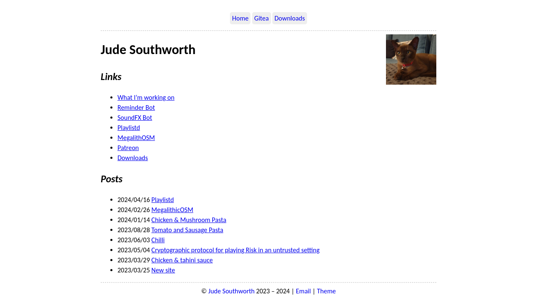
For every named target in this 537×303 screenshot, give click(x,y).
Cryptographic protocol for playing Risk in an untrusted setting (235, 250)
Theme (326, 291)
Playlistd (128, 128)
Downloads (289, 18)
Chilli (158, 240)
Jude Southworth (232, 291)
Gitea (261, 18)
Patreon (128, 148)
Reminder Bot (136, 107)
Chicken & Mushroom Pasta (188, 220)
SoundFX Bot (134, 118)
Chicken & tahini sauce (182, 260)
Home (240, 18)
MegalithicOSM (172, 210)
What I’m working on (146, 97)
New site (163, 270)
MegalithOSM (136, 138)
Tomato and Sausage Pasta (187, 230)
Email (303, 291)
